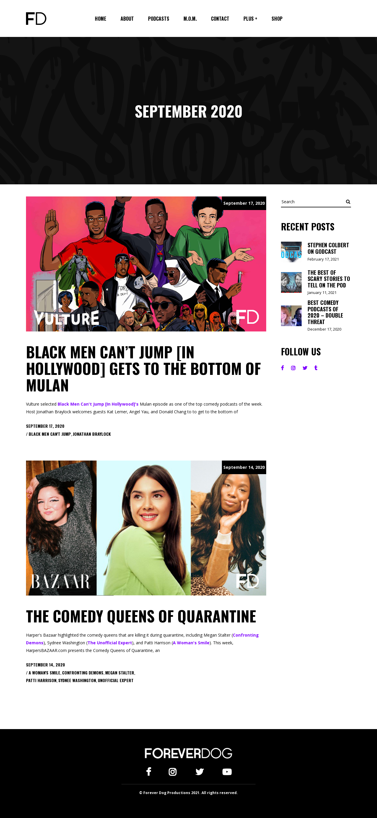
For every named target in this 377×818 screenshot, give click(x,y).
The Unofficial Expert (109, 642)
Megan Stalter (119, 672)
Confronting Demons (82, 672)
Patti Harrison (41, 680)
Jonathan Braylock (92, 434)
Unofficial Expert (116, 680)
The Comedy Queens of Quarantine (141, 615)
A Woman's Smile (191, 642)
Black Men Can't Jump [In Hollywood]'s (98, 404)
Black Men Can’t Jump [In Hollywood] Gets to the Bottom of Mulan (143, 368)
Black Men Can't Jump (50, 434)
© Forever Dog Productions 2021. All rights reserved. (188, 792)
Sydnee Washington (77, 680)
